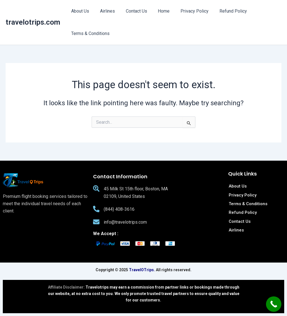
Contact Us (131, 11)
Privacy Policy (186, 11)
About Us (79, 11)
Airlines (104, 11)
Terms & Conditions (89, 33)
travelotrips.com (33, 22)
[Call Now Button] (273, 304)
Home (157, 11)
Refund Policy (223, 11)
